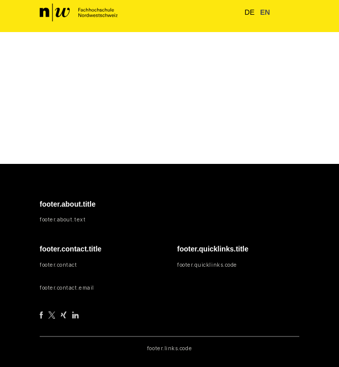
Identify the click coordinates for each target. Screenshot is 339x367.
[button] (278, 13)
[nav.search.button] (228, 12)
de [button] (246, 12)
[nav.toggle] (292, 13)
